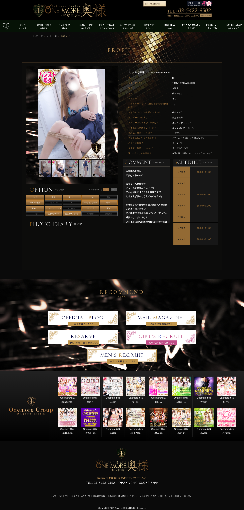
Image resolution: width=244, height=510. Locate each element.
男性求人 (188, 496)
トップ (53, 496)
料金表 (75, 496)
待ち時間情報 (99, 496)
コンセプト (64, 496)
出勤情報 (112, 496)
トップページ (38, 36)
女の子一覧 (85, 496)
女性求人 (177, 496)
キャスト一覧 (51, 36)
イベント (133, 496)
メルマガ (144, 496)
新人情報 (122, 496)
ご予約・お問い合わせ (160, 496)
